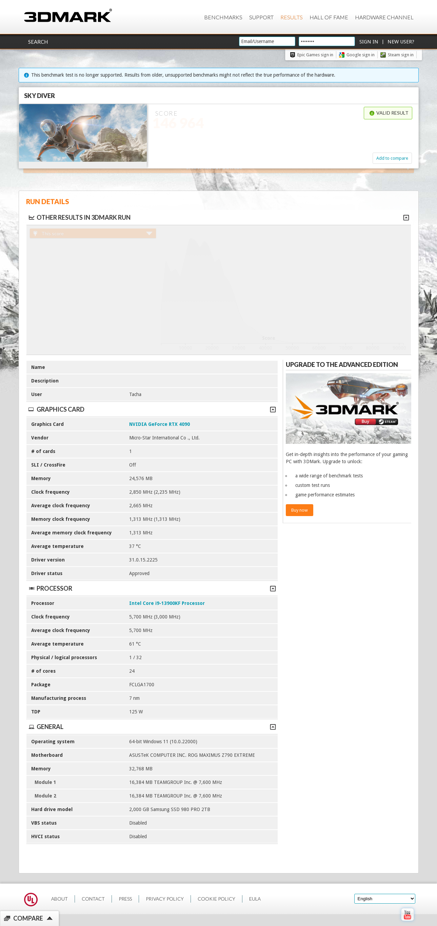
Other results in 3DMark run (79, 217)
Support (261, 17)
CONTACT (93, 899)
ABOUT (59, 899)
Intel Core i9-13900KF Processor (167, 603)
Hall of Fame (329, 17)
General (152, 727)
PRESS (125, 899)
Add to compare (392, 158)
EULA (255, 899)
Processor (152, 588)
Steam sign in (401, 54)
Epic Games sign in (315, 54)
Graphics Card (152, 409)
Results (291, 17)
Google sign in (360, 54)
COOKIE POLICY (216, 899)
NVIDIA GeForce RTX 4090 (159, 424)
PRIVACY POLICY (165, 899)
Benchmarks (223, 17)
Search (38, 42)
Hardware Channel (384, 17)
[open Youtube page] (407, 922)
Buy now (299, 510)
